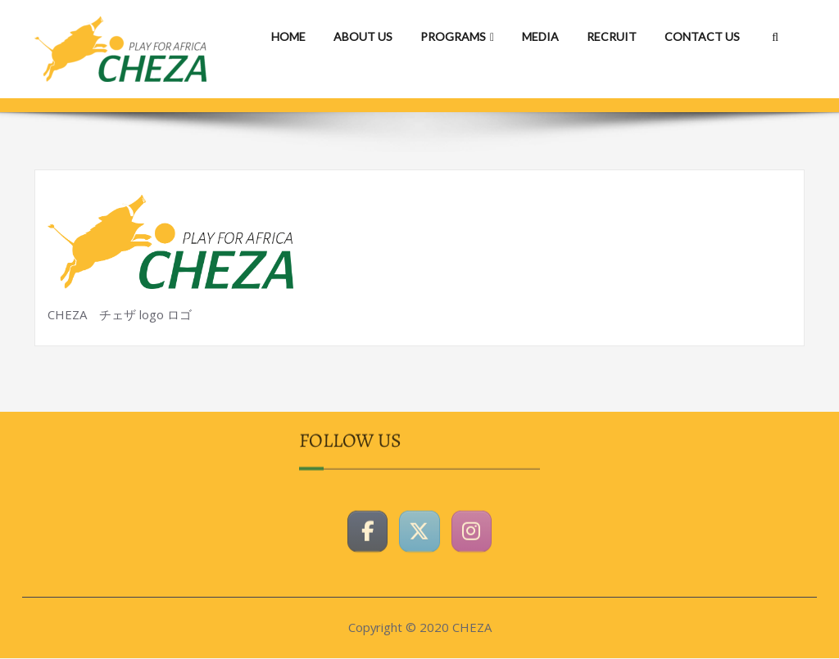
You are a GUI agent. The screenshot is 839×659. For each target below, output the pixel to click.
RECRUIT (612, 36)
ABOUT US (362, 36)
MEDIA (540, 36)
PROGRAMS (457, 36)
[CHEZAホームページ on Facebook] (367, 525)
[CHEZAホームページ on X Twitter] (419, 525)
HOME (288, 36)
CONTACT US (702, 36)
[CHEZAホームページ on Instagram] (471, 525)
